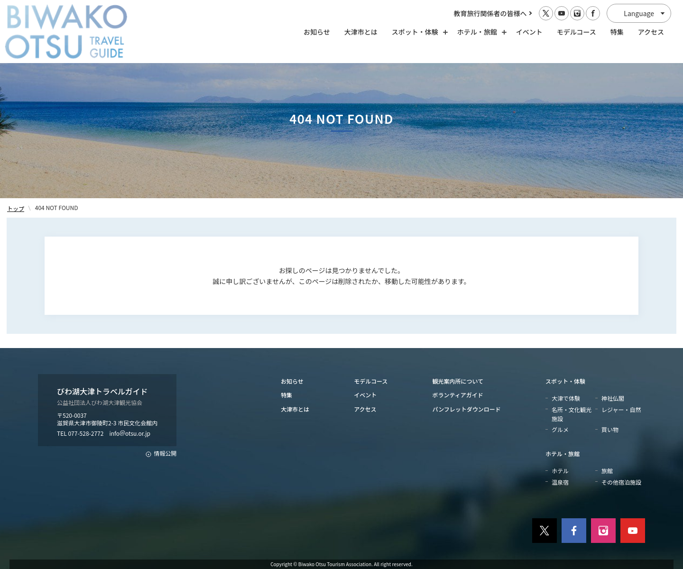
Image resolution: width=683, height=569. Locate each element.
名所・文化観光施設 (571, 413)
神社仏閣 (612, 398)
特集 (617, 32)
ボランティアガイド (458, 395)
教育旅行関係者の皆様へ (490, 13)
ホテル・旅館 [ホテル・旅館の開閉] (479, 32)
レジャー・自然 (621, 409)
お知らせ (317, 32)
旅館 (607, 471)
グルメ (560, 429)
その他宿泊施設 (621, 482)
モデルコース (576, 32)
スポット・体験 (565, 381)
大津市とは (361, 32)
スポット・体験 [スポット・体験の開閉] (417, 32)
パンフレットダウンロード (467, 409)
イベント (529, 32)
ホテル (560, 471)
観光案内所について (458, 381)
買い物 (609, 429)
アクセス (651, 32)
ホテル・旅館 (562, 454)
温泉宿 (560, 482)
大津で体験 (566, 398)
